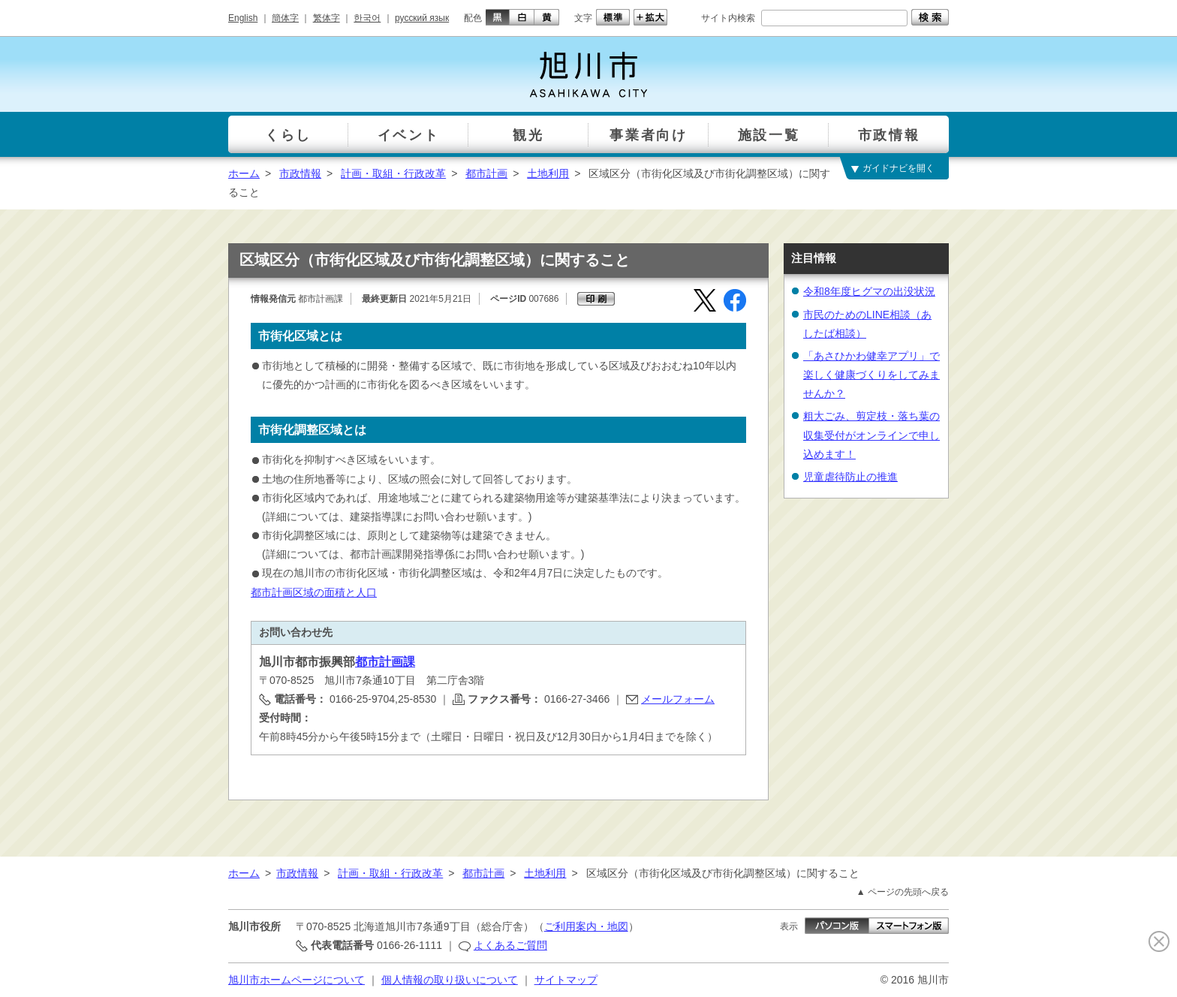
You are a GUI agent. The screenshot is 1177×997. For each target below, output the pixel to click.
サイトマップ (566, 980)
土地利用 (548, 173)
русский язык (422, 18)
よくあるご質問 (510, 945)
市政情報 (300, 173)
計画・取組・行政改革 (393, 173)
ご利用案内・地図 (586, 926)
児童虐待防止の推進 (850, 477)
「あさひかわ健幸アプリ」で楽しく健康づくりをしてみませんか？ (871, 374)
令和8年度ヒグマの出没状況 (869, 291)
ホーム (244, 173)
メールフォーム (678, 699)
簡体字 (285, 18)
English (242, 18)
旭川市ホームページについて (296, 980)
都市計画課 (385, 661)
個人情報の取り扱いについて (449, 980)
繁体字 (326, 18)
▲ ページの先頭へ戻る (902, 892)
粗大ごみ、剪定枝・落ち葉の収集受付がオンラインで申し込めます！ (871, 434)
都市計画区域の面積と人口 (314, 592)
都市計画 (486, 173)
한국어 (367, 18)
